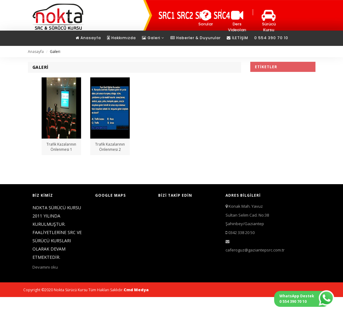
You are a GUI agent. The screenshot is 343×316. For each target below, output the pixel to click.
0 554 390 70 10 (271, 37)
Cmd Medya (136, 289)
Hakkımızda (121, 37)
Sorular (206, 18)
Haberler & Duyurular (195, 37)
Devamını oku (45, 267)
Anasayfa (88, 37)
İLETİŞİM (237, 37)
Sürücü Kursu (269, 21)
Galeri (153, 37)
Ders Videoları (237, 21)
